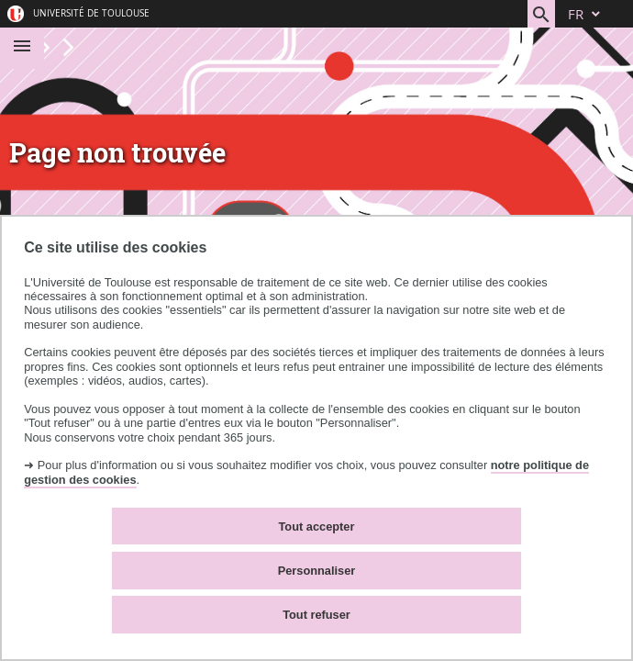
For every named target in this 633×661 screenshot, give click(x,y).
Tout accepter (317, 526)
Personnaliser (317, 570)
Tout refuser (316, 615)
